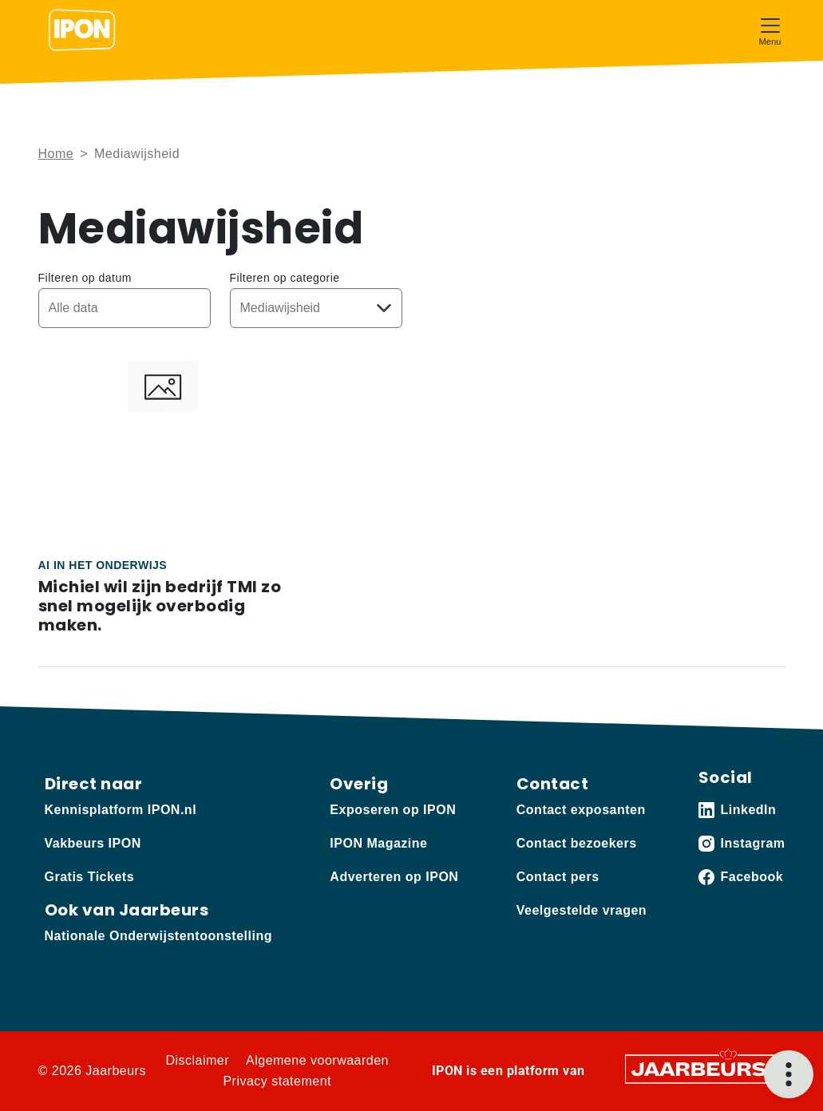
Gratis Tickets (90, 877)
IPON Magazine (378, 843)
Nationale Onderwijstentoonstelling (158, 936)
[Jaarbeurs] (700, 1068)
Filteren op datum (85, 277)
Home (56, 153)
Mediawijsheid (137, 153)
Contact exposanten (581, 809)
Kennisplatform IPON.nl (121, 809)
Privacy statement (277, 1081)
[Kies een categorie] (316, 308)
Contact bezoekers (576, 843)
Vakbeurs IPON (93, 843)
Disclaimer (197, 1060)
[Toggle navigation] (770, 30)
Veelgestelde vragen (581, 910)
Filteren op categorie (285, 277)
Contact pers (557, 877)
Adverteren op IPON (394, 877)
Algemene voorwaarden (317, 1060)
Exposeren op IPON (393, 809)
